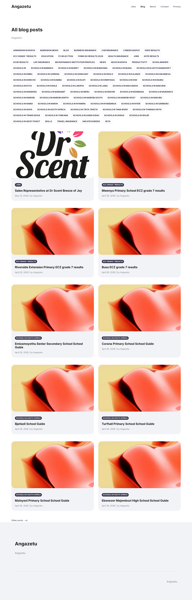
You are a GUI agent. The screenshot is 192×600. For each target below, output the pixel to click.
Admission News (49, 50)
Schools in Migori (104, 91)
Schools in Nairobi (24, 97)
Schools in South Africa (51, 109)
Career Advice (131, 50)
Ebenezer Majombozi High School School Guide (135, 500)
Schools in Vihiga (114, 115)
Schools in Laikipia (73, 85)
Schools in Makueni (154, 85)
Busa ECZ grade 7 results (119, 267)
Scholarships (160, 62)
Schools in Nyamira (74, 103)
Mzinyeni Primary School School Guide (42, 500)
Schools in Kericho (24, 80)
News (103, 62)
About (153, 6)
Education (47, 56)
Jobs (133, 6)
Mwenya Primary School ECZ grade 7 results (133, 190)
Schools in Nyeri (130, 103)
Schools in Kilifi (76, 80)
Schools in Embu (22, 74)
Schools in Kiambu (51, 80)
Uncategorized (91, 121)
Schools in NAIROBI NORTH (54, 97)
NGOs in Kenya (119, 62)
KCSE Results (20, 62)
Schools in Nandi (23, 103)
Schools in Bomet (68, 68)
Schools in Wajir (139, 115)
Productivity (139, 62)
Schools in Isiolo (103, 74)
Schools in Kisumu (152, 80)
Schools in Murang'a (161, 91)
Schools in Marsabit (53, 91)
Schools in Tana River (115, 109)
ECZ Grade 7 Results (24, 56)
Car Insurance (109, 50)
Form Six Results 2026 (90, 56)
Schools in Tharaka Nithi (147, 109)
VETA (107, 121)
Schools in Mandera (25, 91)
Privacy (177, 6)
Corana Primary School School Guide (128, 344)
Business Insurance (85, 50)
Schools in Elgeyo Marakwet (154, 68)
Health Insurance (118, 56)
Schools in (19, 68)
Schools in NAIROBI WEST (121, 97)
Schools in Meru (79, 91)
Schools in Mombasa (132, 91)
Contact (165, 6)
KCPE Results (151, 56)
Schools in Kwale (47, 85)
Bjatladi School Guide (30, 424)
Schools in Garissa (48, 74)
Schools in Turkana (56, 115)
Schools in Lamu (98, 85)
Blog (143, 6)
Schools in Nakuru (151, 97)
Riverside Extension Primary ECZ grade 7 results (49, 267)
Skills (48, 121)
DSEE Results (152, 50)
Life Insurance (41, 62)
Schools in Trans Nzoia (26, 115)
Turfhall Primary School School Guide (128, 424)
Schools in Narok (48, 103)
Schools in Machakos (125, 85)
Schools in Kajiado (129, 74)
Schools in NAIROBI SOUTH (88, 97)
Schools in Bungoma (95, 68)
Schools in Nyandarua (103, 103)
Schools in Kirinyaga (102, 80)
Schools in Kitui (22, 85)
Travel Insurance (67, 121)
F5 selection (65, 56)
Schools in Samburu (157, 103)
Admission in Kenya (24, 50)
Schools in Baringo (42, 68)
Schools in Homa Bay (76, 74)
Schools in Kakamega (158, 74)
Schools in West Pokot (26, 121)
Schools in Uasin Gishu (86, 115)
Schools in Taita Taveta (84, 109)
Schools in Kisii (128, 80)
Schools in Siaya (22, 109)
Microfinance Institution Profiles (75, 62)
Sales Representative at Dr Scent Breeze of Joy (48, 190)
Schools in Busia (122, 68)
